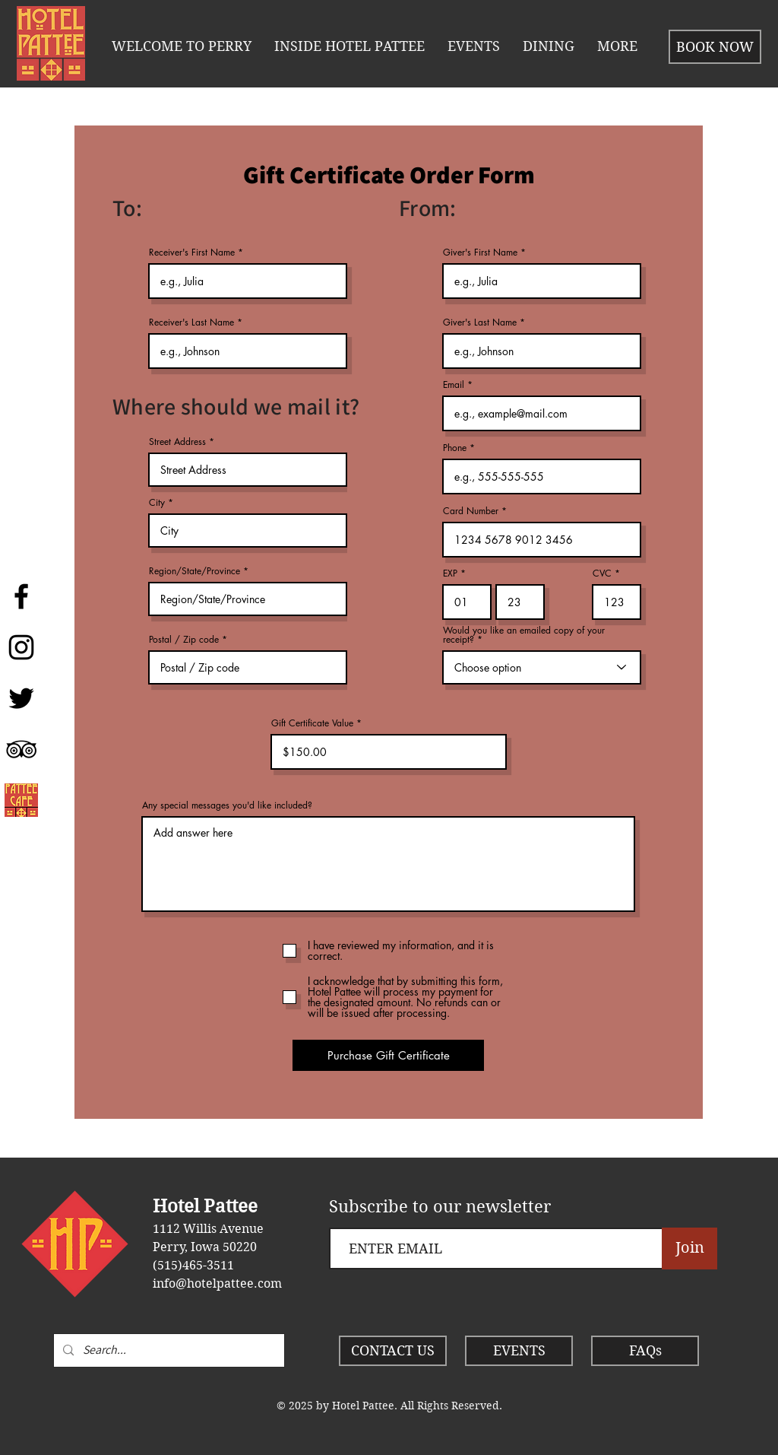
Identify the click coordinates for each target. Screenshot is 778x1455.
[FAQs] (645, 1351)
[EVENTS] (519, 1351)
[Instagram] (21, 647)
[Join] (689, 1248)
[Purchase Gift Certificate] (388, 1055)
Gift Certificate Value (312, 723)
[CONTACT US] (393, 1351)
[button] (349, 46)
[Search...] (167, 1350)
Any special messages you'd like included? (227, 805)
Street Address (177, 441)
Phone (454, 448)
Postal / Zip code (184, 639)
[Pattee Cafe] (21, 800)
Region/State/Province (194, 571)
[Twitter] (21, 698)
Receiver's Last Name (191, 322)
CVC (602, 573)
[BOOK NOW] (715, 47)
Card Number (470, 511)
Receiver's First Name (192, 252)
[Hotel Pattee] (21, 596)
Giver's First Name (480, 252)
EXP (450, 573)
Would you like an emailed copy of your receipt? (524, 635)
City (157, 502)
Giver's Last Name (480, 322)
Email (453, 384)
